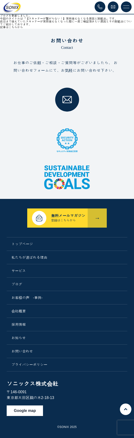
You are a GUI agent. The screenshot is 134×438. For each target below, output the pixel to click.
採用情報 (18, 324)
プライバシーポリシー (29, 365)
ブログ (16, 284)
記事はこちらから (11, 27)
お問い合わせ (22, 351)
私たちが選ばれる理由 (29, 257)
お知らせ (18, 338)
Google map (25, 411)
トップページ (22, 244)
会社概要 (18, 311)
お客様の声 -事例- (27, 298)
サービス (18, 271)
